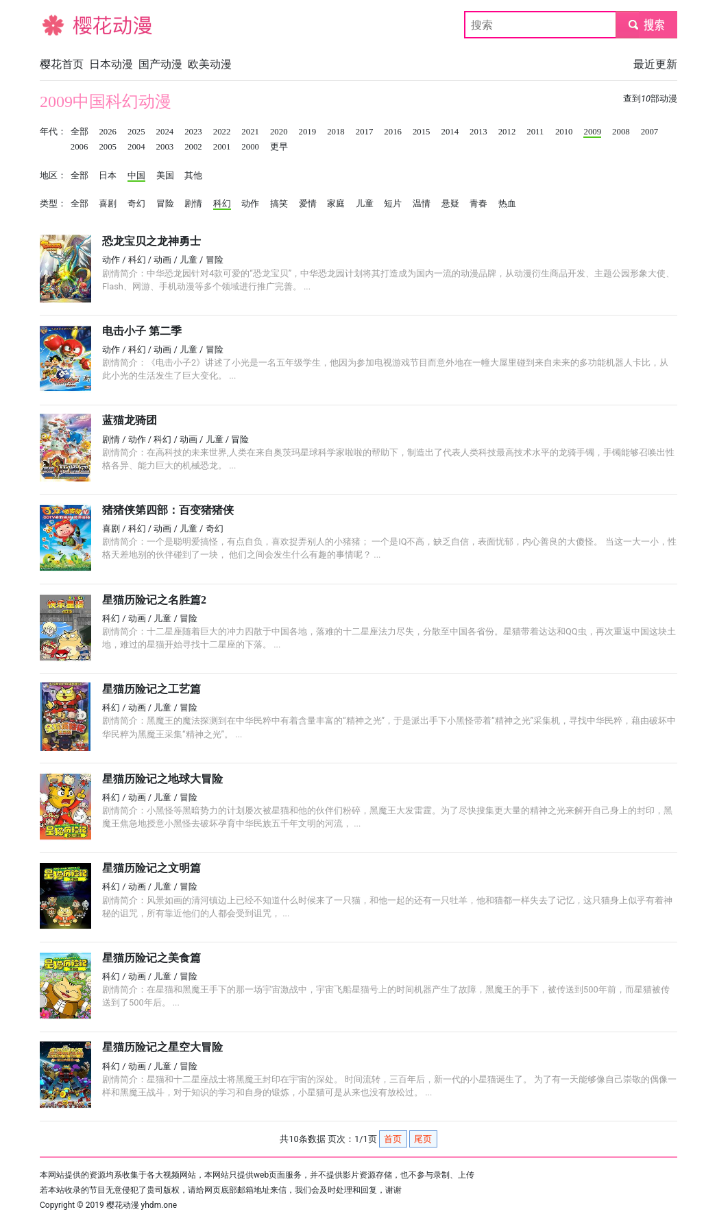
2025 (136, 131)
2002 (193, 147)
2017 (365, 131)
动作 (250, 204)
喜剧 (108, 204)
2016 (393, 131)
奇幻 (136, 204)
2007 (650, 131)
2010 (564, 131)
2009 (592, 131)
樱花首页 (62, 64)
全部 (79, 131)
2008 (621, 131)
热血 (507, 204)
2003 (165, 147)
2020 (279, 131)
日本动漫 (111, 64)
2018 (336, 131)
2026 (108, 131)
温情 (421, 204)
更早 (279, 147)
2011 (535, 131)
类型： (53, 204)
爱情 (308, 204)
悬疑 (450, 204)
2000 (250, 147)
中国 (136, 175)
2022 (222, 131)
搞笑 (279, 204)
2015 (421, 131)
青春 (478, 204)
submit (646, 24)
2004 (136, 147)
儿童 (365, 204)
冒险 (165, 204)
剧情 (193, 204)
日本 (108, 175)
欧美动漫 (210, 64)
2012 (507, 131)
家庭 (336, 204)
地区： (53, 175)
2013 (478, 131)
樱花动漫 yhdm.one (142, 1205)
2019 (308, 131)
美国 (165, 175)
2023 (193, 131)
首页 (393, 1139)
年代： (53, 131)
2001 (222, 147)
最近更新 (655, 64)
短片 (393, 204)
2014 (450, 131)
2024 (165, 131)
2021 (250, 131)
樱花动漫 (62, 24)
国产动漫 (160, 64)
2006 (79, 147)
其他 (193, 175)
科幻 (222, 204)
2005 (108, 147)
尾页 (423, 1139)
